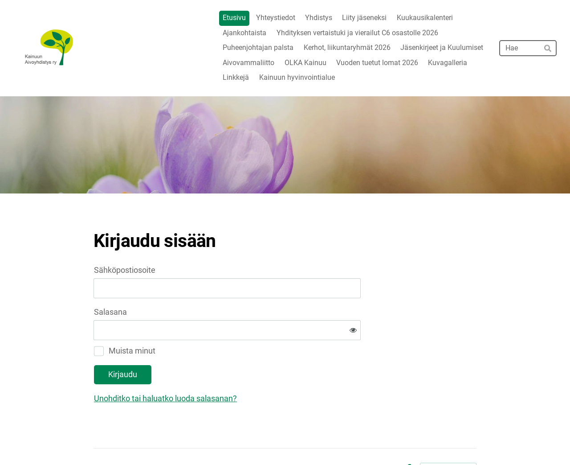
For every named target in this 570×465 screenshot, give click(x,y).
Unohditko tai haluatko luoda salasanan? (261, 369)
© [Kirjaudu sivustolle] (97, 439)
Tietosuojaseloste (369, 439)
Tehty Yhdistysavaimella (448, 439)
